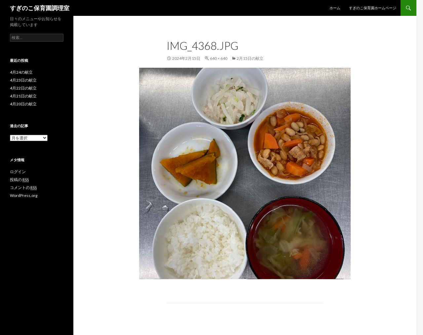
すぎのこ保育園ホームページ (372, 8)
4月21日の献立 (23, 95)
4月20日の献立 (23, 103)
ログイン (18, 171)
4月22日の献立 (23, 88)
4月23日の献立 (23, 80)
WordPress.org (23, 195)
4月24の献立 (21, 72)
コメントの (23, 187)
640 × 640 (218, 58)
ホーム (334, 8)
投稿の (19, 179)
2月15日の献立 (250, 58)
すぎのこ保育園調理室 (39, 8)
